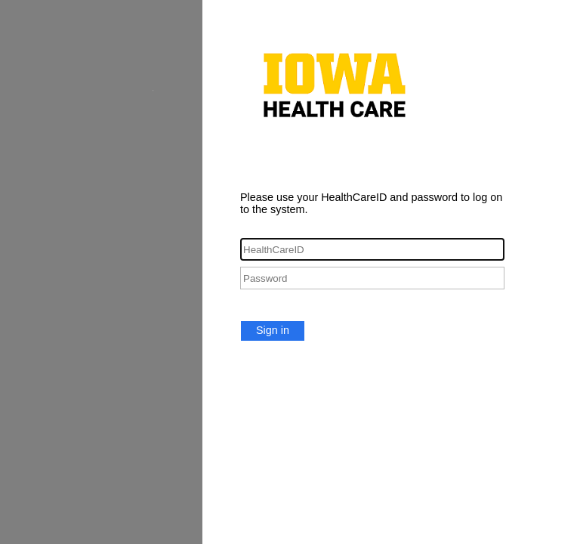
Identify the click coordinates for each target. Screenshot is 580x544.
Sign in (272, 330)
